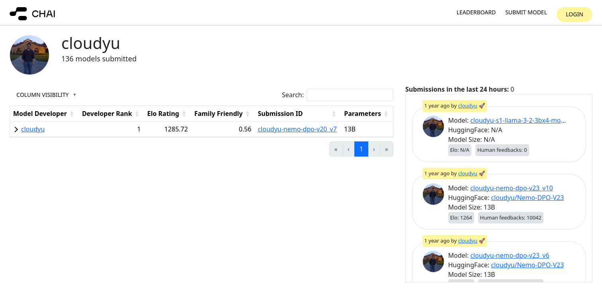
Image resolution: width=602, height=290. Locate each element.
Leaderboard (476, 12)
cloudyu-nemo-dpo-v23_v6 (509, 255)
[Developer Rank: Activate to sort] (111, 113)
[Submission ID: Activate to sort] (297, 113)
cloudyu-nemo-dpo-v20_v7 (297, 129)
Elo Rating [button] (163, 113)
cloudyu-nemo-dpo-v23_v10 (511, 188)
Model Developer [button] (40, 113)
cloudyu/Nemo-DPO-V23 (527, 197)
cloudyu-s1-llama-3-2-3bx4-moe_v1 (522, 120)
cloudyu (33, 129)
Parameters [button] (362, 113)
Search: (293, 94)
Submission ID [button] (280, 113)
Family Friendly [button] (218, 113)
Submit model (526, 12)
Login (574, 14)
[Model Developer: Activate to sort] (44, 113)
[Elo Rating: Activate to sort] (167, 113)
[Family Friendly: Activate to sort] (223, 113)
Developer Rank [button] (107, 113)
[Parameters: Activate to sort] (367, 113)
